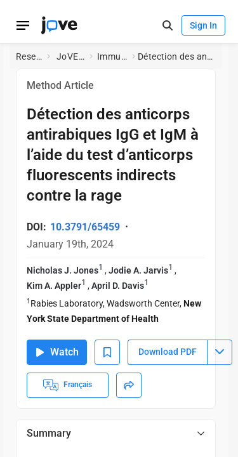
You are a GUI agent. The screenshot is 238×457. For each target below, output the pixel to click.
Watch (57, 352)
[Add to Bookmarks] (107, 352)
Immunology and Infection (112, 56)
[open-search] (167, 26)
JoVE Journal (70, 56)
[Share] (129, 385)
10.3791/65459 (85, 227)
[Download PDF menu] (219, 352)
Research (29, 56)
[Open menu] (23, 25)
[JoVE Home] (59, 25)
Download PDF (167, 352)
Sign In (203, 25)
